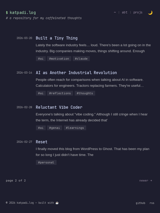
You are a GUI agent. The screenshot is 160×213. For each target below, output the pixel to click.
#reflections (60, 93)
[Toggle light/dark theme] (150, 12)
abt (124, 12)
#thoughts (85, 93)
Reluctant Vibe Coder (59, 107)
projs (137, 12)
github (140, 203)
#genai (54, 128)
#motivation (59, 58)
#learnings (75, 128)
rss (152, 203)
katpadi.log (23, 12)
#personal (46, 162)
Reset (41, 142)
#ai (41, 58)
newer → (145, 180)
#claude (81, 58)
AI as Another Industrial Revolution (76, 72)
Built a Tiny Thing (57, 38)
